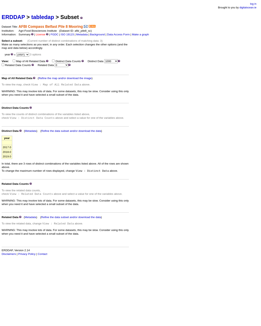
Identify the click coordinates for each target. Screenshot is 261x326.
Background (97, 34)
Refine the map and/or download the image (65, 78)
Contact (42, 253)
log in (253, 3)
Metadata (82, 34)
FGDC (55, 34)
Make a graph (140, 34)
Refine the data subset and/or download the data (71, 130)
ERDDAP (13, 17)
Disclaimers (9, 253)
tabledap (42, 17)
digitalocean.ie (247, 7)
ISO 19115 (67, 34)
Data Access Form (118, 34)
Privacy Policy (26, 253)
